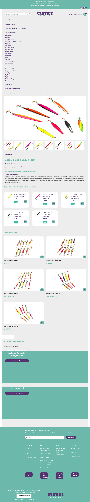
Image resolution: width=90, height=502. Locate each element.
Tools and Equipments (11, 61)
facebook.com (75, 448)
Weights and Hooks (10, 67)
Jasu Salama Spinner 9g (11, 260)
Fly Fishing (8, 75)
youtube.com (74, 452)
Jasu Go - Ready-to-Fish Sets (13, 41)
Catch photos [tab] (20, 337)
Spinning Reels (9, 47)
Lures (7, 57)
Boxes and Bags (10, 65)
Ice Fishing (8, 43)
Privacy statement (29, 492)
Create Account (77, 14)
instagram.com (75, 456)
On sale (7, 37)
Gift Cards (8, 45)
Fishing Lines (9, 51)
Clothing (7, 73)
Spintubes (8, 59)
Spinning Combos (10, 39)
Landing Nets (9, 63)
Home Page (7, 93)
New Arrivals (8, 35)
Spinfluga (8, 53)
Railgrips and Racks (11, 71)
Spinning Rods (9, 49)
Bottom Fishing (9, 79)
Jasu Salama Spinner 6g (11, 293)
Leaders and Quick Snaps (12, 69)
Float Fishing (9, 80)
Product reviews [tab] (8, 337)
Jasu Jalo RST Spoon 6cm (53, 293)
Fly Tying (7, 77)
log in (70, 14)
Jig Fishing (8, 55)
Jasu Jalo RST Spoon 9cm (11, 326)
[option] (45, 118)
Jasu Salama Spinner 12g (53, 260)
